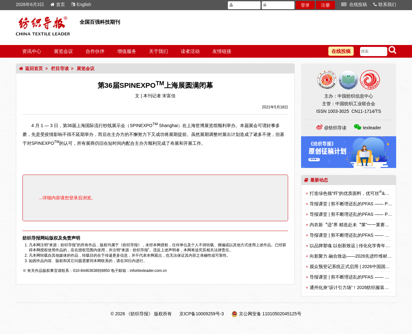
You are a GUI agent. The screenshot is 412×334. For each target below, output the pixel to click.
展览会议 (63, 51)
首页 (57, 4)
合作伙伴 (95, 51)
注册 (325, 5)
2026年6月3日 (30, 4)
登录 (305, 5)
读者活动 (190, 51)
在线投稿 (354, 4)
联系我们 (384, 4)
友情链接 (221, 51)
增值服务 (126, 51)
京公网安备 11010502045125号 (270, 313)
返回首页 (31, 68)
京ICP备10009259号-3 (201, 313)
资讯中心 (31, 51)
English (81, 4)
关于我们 (158, 51)
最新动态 (316, 180)
